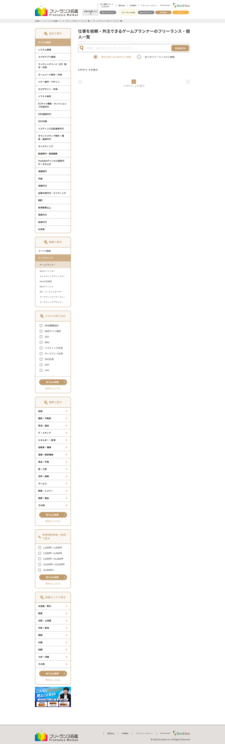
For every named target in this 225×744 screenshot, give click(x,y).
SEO (47, 336)
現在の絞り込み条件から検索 (116, 57)
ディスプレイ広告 (54, 353)
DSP (47, 364)
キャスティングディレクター (52, 276)
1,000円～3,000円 (52, 547)
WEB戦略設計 (52, 325)
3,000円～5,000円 (52, 553)
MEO (47, 342)
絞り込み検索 (52, 382)
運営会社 (121, 5)
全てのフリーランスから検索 (160, 57)
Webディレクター (48, 271)
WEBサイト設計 (53, 331)
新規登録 (163, 12)
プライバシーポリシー (149, 5)
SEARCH (180, 48)
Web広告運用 (46, 281)
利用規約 (133, 5)
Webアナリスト (47, 286)
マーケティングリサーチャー (53, 296)
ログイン (180, 12)
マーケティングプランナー (52, 302)
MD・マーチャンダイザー (51, 291)
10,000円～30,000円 (53, 564)
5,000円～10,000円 (53, 558)
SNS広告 (49, 359)
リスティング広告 (54, 348)
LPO (47, 370)
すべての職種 (44, 250)
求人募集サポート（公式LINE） (107, 5)
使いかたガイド (108, 12)
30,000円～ (49, 570)
